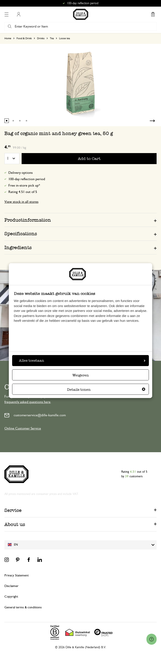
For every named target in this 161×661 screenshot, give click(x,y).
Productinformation (27, 220)
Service (13, 510)
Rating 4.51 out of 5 (22, 192)
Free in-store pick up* (24, 185)
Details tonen (106, 389)
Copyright (11, 596)
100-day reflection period (26, 179)
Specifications (20, 233)
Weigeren (80, 375)
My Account (18, 14)
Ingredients (18, 247)
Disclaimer (11, 586)
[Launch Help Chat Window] (151, 639)
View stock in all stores (21, 202)
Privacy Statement (16, 575)
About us (14, 524)
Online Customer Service (22, 428)
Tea (52, 38)
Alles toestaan (82, 360)
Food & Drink (24, 38)
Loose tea (64, 38)
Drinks (41, 38)
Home (7, 38)
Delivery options (20, 172)
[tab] (80, 220)
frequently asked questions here (27, 402)
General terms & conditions (23, 607)
